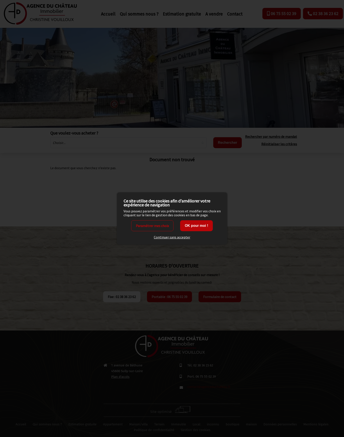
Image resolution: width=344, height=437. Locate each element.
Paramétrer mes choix (152, 226)
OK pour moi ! (196, 225)
